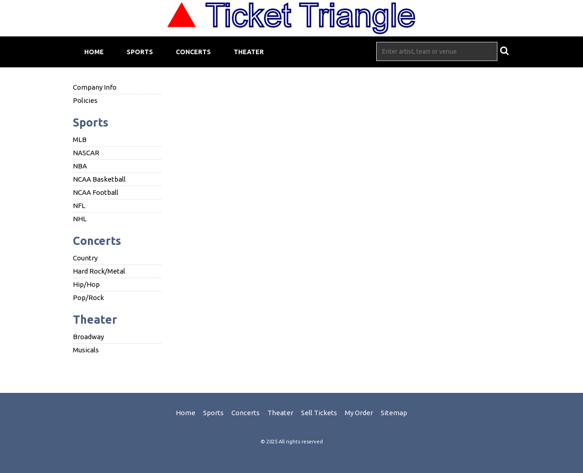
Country (85, 258)
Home (94, 52)
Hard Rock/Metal (99, 271)
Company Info (95, 87)
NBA (80, 166)
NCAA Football (95, 192)
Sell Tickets (319, 413)
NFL (79, 205)
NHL (80, 219)
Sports (140, 52)
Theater (249, 52)
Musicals (86, 350)
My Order (359, 413)
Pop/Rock (88, 297)
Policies (85, 100)
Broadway (88, 337)
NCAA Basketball (99, 179)
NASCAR (86, 153)
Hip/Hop (86, 284)
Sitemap (394, 413)
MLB (80, 139)
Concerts (193, 52)
